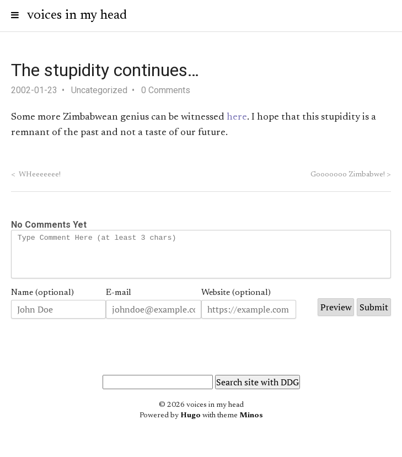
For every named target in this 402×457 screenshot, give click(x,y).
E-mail (118, 301)
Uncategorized (99, 90)
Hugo (190, 424)
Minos (251, 424)
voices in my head (77, 15)
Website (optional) (236, 301)
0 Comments (165, 90)
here (237, 117)
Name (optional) (42, 301)
